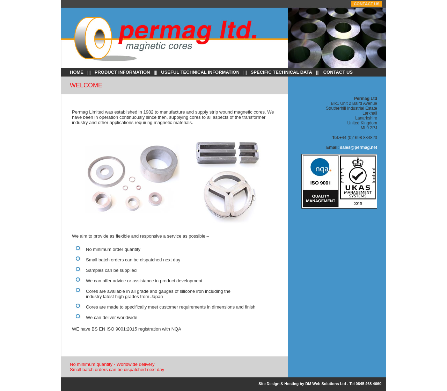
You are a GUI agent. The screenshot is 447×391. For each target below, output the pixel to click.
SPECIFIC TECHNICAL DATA (281, 72)
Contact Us (338, 72)
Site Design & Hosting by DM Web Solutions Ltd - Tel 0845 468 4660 (319, 384)
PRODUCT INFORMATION (122, 72)
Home (76, 72)
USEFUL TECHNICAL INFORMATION (200, 72)
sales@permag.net (358, 147)
